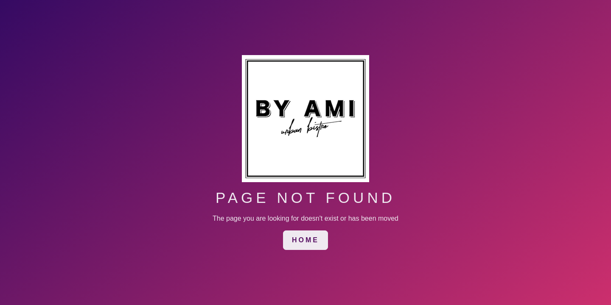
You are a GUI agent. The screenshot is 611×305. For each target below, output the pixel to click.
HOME (305, 240)
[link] (305, 240)
